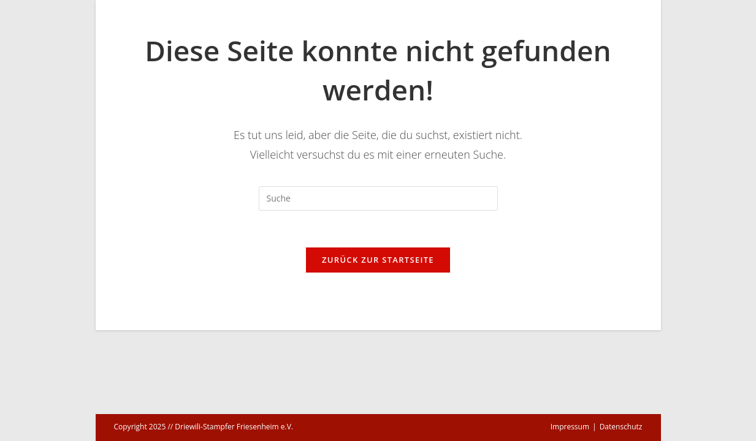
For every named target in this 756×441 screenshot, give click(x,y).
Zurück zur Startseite (378, 259)
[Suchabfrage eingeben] (378, 198)
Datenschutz (621, 426)
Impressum (570, 426)
